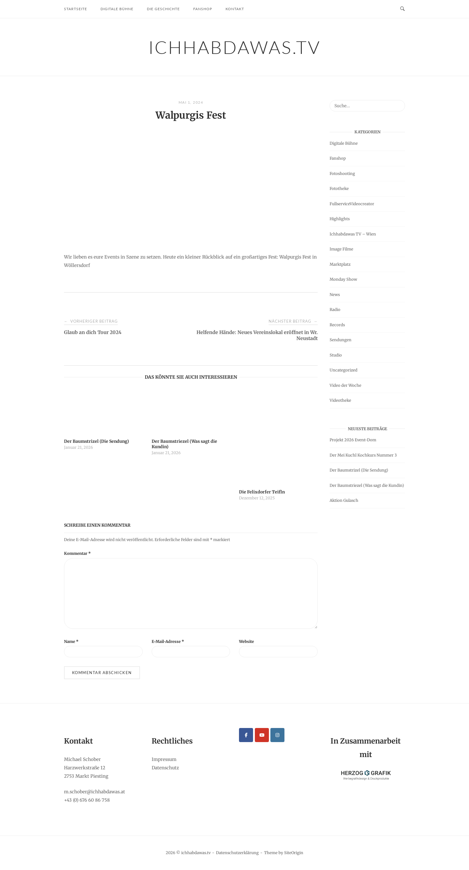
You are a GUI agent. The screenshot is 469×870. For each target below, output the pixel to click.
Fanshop (202, 9)
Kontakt (235, 9)
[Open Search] (402, 9)
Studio (336, 355)
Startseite (75, 9)
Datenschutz (165, 768)
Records (337, 324)
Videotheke (340, 400)
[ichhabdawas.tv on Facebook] (246, 735)
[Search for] (367, 105)
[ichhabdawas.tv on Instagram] (277, 735)
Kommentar (77, 553)
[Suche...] (398, 103)
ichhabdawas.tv (235, 47)
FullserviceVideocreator (352, 203)
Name (71, 641)
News (335, 294)
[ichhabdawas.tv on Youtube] (262, 735)
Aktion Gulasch (344, 500)
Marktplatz (340, 264)
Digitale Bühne (116, 9)
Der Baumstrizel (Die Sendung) (359, 470)
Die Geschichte (163, 9)
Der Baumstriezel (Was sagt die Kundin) (367, 485)
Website (246, 641)
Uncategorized (343, 370)
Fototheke (339, 188)
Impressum (164, 759)
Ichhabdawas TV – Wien (353, 234)
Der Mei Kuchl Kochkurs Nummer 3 (363, 455)
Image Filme (341, 249)
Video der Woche (345, 385)
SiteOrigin (293, 852)
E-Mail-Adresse (168, 641)
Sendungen (340, 339)
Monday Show (343, 279)
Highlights (340, 218)
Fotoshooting (342, 173)
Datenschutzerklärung (237, 852)
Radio (335, 309)
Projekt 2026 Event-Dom (353, 439)
